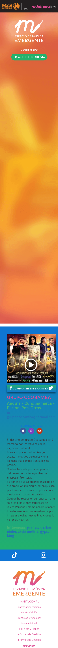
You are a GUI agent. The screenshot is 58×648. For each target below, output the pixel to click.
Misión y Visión (29, 612)
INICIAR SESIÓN (29, 50)
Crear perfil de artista (29, 57)
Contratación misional (29, 607)
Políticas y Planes (29, 629)
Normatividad (29, 623)
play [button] (31, 364)
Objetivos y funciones (29, 618)
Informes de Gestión (29, 634)
